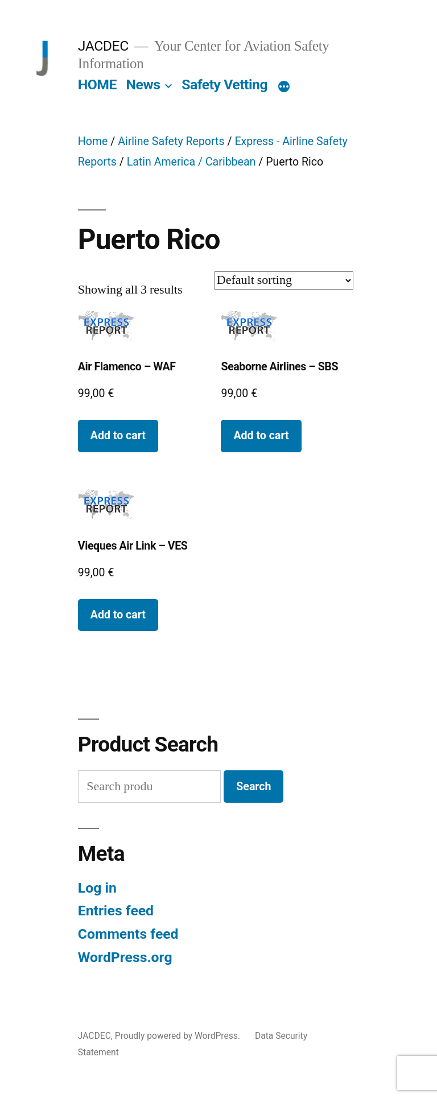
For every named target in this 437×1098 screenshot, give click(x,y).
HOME (97, 84)
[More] (284, 87)
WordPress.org (125, 957)
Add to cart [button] (118, 435)
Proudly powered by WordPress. (178, 1035)
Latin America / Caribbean (191, 161)
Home (93, 141)
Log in (97, 888)
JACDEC (103, 46)
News (143, 84)
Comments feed (128, 934)
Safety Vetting (224, 84)
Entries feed (116, 910)
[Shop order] (283, 280)
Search (253, 786)
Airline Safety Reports (171, 141)
